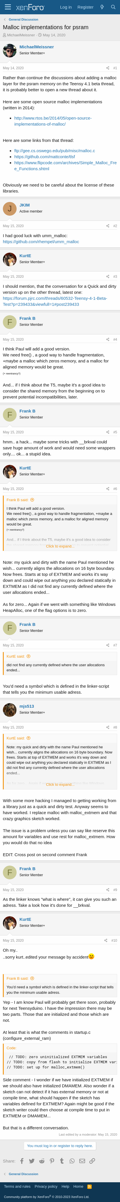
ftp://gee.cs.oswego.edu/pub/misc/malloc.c (54, 150)
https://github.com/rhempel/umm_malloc (41, 241)
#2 (115, 226)
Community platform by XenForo (46, 1197)
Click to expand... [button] (60, 546)
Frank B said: (18, 500)
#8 (115, 727)
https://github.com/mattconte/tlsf (44, 156)
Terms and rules (17, 1186)
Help (65, 1186)
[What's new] (101, 7)
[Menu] (8, 7)
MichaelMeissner (21, 35)
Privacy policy (46, 1186)
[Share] (107, 68)
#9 (115, 890)
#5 (115, 432)
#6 (115, 489)
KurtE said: (16, 656)
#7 (115, 645)
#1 (115, 68)
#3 (115, 277)
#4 (115, 340)
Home (78, 1186)
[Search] (113, 7)
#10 (114, 941)
